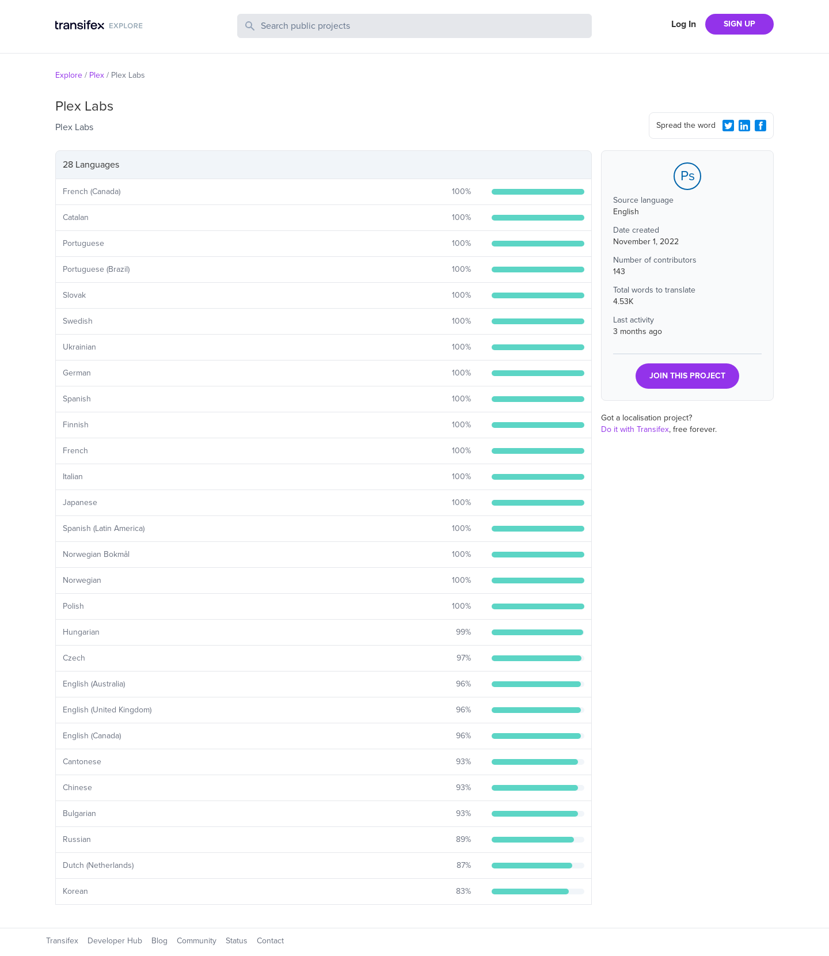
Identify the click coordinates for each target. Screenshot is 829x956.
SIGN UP (739, 24)
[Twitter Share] (728, 125)
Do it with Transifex (635, 429)
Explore (68, 75)
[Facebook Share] (760, 125)
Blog (159, 941)
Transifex (62, 941)
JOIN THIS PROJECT (687, 376)
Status (237, 941)
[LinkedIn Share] (744, 125)
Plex (96, 75)
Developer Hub (115, 941)
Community (196, 941)
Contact (270, 941)
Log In (683, 24)
